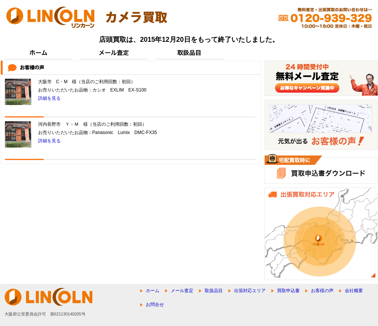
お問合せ (155, 304)
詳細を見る (49, 98)
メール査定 (182, 290)
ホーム (152, 290)
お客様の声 (322, 290)
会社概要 (354, 290)
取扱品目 (214, 290)
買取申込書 (288, 290)
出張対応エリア (250, 290)
